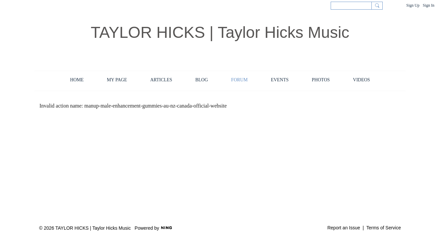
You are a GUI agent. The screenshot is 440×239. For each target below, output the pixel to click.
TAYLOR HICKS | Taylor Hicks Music (220, 32)
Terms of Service (383, 227)
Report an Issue (343, 227)
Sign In (428, 5)
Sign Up (412, 5)
